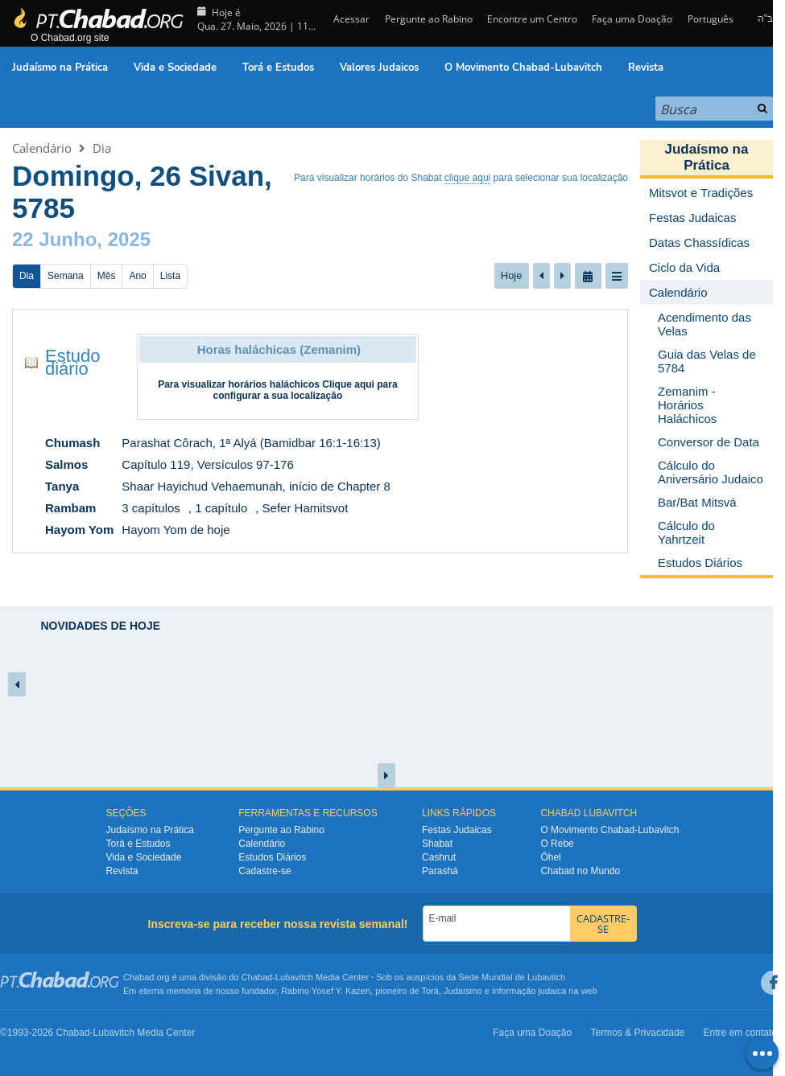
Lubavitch (294, 977)
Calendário (42, 148)
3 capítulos (151, 508)
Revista (645, 67)
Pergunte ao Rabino (429, 19)
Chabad (257, 977)
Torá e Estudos (278, 67)
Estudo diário (73, 362)
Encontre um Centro (532, 19)
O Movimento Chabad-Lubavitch (523, 67)
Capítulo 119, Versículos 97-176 (207, 464)
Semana (66, 275)
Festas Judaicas (457, 830)
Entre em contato (740, 1032)
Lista (170, 275)
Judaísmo (463, 991)
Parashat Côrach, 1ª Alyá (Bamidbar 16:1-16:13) (251, 443)
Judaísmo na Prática (60, 67)
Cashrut (439, 857)
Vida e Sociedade (175, 67)
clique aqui (467, 177)
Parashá (440, 871)
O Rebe (556, 843)
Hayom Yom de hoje (175, 529)
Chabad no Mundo (580, 871)
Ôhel (550, 857)
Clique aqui (348, 384)
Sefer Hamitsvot (305, 508)
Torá (429, 991)
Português (710, 19)
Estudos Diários (272, 857)
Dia (102, 148)
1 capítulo (221, 508)
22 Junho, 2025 (81, 239)
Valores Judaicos (379, 67)
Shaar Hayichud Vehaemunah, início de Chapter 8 (256, 486)
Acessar (350, 19)
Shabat (437, 843)
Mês (106, 275)
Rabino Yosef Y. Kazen (325, 991)
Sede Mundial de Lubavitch (511, 977)
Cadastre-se (264, 871)
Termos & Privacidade (638, 1032)
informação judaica (529, 991)
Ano (137, 275)
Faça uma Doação (632, 19)
